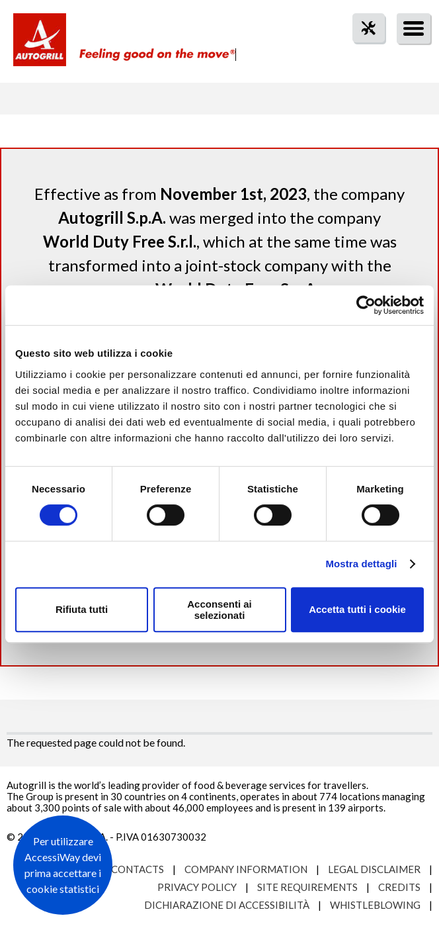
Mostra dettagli (361, 563)
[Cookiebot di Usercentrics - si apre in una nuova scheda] (366, 305)
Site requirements (307, 887)
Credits (399, 887)
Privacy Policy (197, 887)
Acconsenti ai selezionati (219, 609)
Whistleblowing (375, 905)
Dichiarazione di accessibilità (226, 905)
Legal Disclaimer (374, 869)
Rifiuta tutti (82, 609)
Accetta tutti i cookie (357, 609)
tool (361, 52)
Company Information (245, 869)
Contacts (137, 869)
